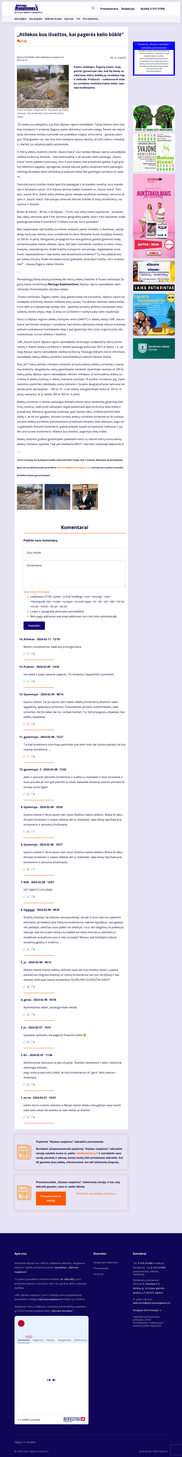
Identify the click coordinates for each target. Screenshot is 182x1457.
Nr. (118, 57)
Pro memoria (90, 18)
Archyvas (98, 1274)
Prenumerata (109, 9)
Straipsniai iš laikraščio (105, 1262)
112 (78, 18)
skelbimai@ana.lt (87, 1153)
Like (25, 653)
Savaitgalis (35, 18)
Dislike (31, 653)
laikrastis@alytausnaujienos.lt (73, 467)
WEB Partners (160, 1451)
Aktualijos (20, 18)
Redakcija (127, 9)
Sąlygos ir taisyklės (25, 1442)
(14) (22, 41)
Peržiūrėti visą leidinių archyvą (95, 1193)
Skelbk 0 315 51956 (153, 9)
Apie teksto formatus (37, 592)
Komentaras (34, 565)
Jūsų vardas (34, 552)
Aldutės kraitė (53, 18)
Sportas (69, 18)
